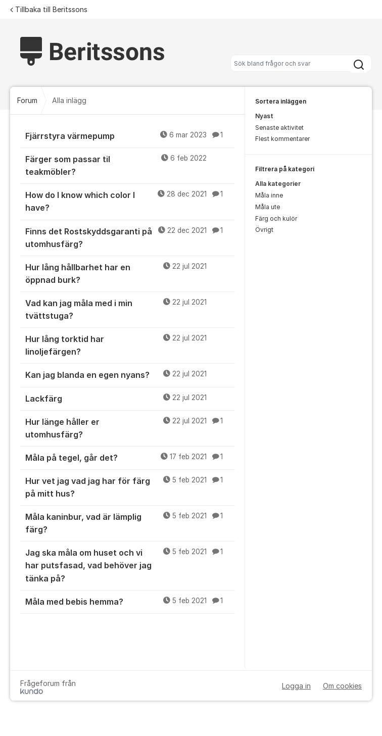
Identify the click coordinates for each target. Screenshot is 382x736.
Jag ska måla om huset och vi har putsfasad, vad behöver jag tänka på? (130, 565)
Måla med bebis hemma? (130, 601)
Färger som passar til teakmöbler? (130, 165)
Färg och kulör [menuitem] (276, 218)
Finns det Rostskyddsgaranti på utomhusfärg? (130, 237)
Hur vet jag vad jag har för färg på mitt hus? (130, 487)
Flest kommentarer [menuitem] (282, 138)
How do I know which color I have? (130, 201)
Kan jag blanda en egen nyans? (130, 374)
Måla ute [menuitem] (267, 207)
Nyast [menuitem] (264, 116)
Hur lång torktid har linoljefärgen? (130, 345)
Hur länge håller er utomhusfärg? (130, 427)
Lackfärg (130, 398)
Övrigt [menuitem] (264, 229)
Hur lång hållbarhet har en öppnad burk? (130, 273)
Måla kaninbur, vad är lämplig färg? (130, 522)
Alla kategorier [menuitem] (278, 183)
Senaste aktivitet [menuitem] (279, 127)
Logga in (296, 685)
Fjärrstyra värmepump (130, 135)
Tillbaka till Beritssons (48, 9)
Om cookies (342, 685)
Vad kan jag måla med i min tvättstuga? (130, 309)
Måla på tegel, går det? (130, 457)
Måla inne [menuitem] (269, 195)
